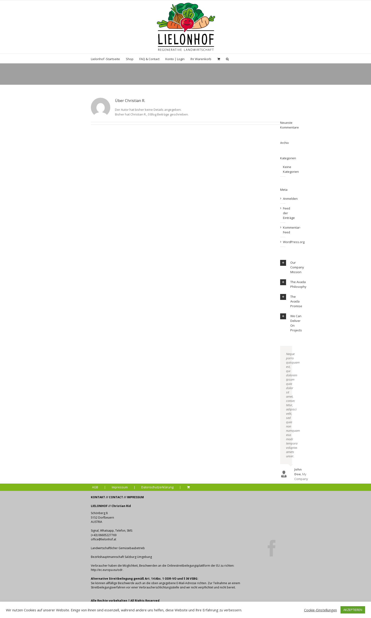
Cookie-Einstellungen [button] (320, 610)
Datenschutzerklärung (157, 487)
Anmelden (290, 198)
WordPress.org (294, 242)
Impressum (120, 487)
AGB (95, 487)
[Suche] (227, 58)
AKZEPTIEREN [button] (352, 610)
